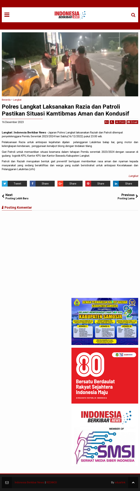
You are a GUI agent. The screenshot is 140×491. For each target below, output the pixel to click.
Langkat (133, 176)
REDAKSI (51, 482)
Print (120, 122)
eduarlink (120, 482)
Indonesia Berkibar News (29, 482)
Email (132, 122)
